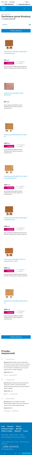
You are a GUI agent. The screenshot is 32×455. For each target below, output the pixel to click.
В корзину (10, 63)
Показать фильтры (16, 30)
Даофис (12, 7)
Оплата (18, 426)
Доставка (19, 428)
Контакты (10, 426)
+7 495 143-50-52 (8, 4)
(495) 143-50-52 (11, 446)
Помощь (21, 435)
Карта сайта (4, 435)
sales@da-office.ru (24, 4)
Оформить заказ (26, 453)
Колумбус (12, 2)
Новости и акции (6, 431)
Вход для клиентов (28, 2)
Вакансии (18, 431)
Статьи (25, 431)
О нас (3, 426)
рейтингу (4, 24)
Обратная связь (13, 435)
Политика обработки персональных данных (13, 437)
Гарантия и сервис (7, 428)
